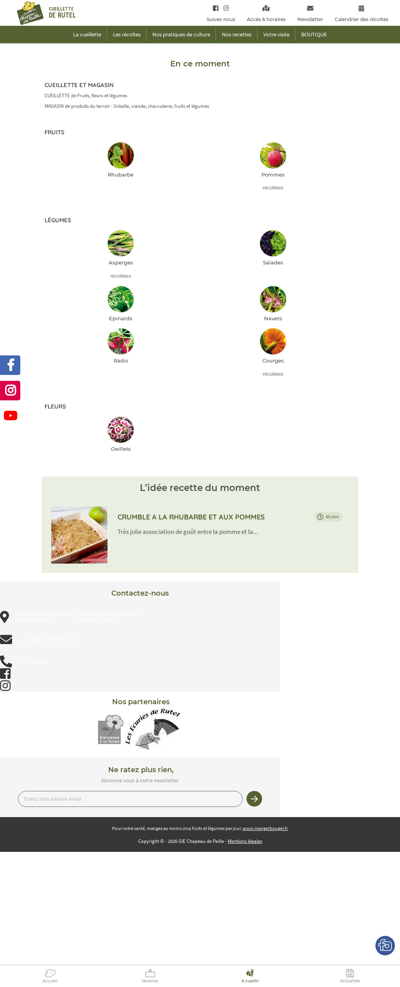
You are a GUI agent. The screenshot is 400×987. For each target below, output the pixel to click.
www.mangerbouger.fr (265, 828)
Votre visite (276, 34)
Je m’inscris (254, 799)
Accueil (50, 980)
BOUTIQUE (314, 34)
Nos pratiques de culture (181, 34)
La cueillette (87, 34)
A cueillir (250, 980)
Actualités (350, 980)
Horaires (150, 980)
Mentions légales (245, 841)
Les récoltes (127, 34)
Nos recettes (237, 34)
